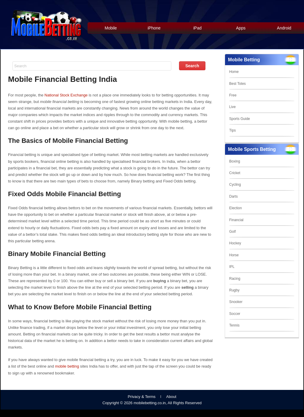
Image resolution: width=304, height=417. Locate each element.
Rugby (234, 290)
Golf (232, 231)
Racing (234, 279)
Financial (236, 220)
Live (232, 107)
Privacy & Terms (142, 396)
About (171, 396)
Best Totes (237, 84)
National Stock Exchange (66, 95)
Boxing (234, 161)
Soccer (234, 314)
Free (233, 95)
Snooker (236, 302)
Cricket (234, 173)
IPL (232, 267)
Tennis (234, 325)
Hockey (235, 243)
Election (235, 208)
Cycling (235, 184)
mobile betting (67, 366)
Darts (233, 196)
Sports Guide (239, 119)
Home (234, 72)
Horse (234, 255)
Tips (232, 130)
